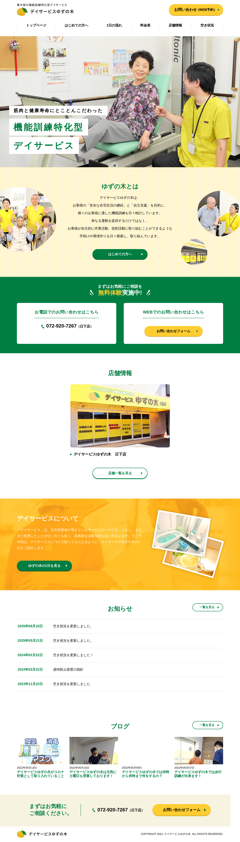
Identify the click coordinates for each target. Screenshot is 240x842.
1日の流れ (114, 25)
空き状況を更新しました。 (73, 627)
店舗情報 (175, 25)
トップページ (36, 25)
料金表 (145, 25)
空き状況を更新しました (71, 684)
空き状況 (207, 25)
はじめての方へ (76, 25)
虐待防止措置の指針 (68, 670)
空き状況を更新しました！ (73, 655)
